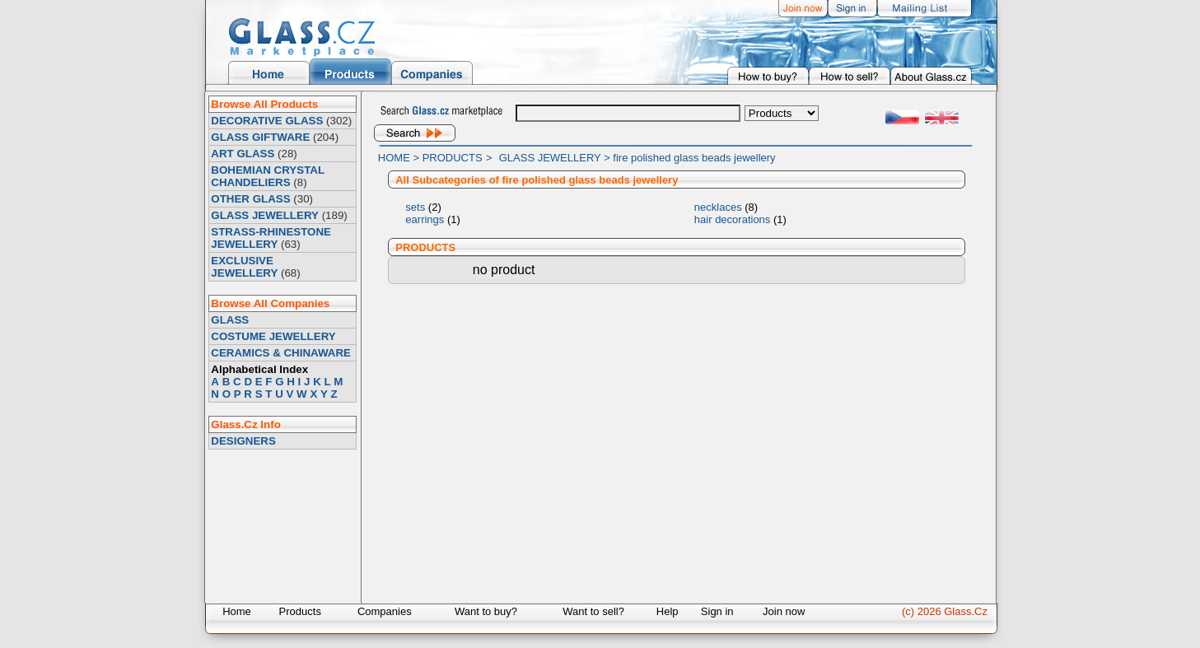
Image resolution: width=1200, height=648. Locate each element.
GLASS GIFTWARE (260, 137)
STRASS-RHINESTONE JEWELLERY (271, 238)
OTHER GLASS (250, 199)
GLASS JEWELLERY (265, 215)
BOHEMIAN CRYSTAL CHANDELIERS (267, 176)
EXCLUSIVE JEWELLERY (244, 266)
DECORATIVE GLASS (267, 120)
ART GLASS (242, 153)
